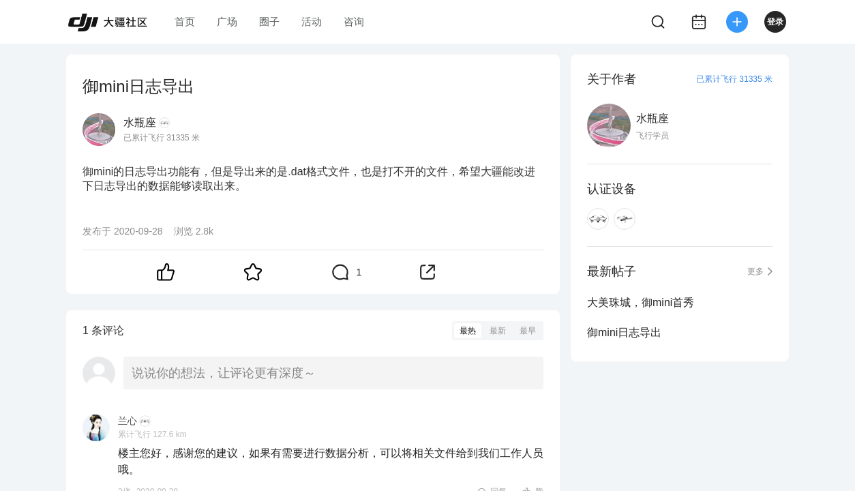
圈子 (269, 21)
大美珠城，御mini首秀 (640, 302)
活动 (311, 21)
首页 (185, 21)
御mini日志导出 (624, 332)
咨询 (354, 21)
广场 (227, 21)
